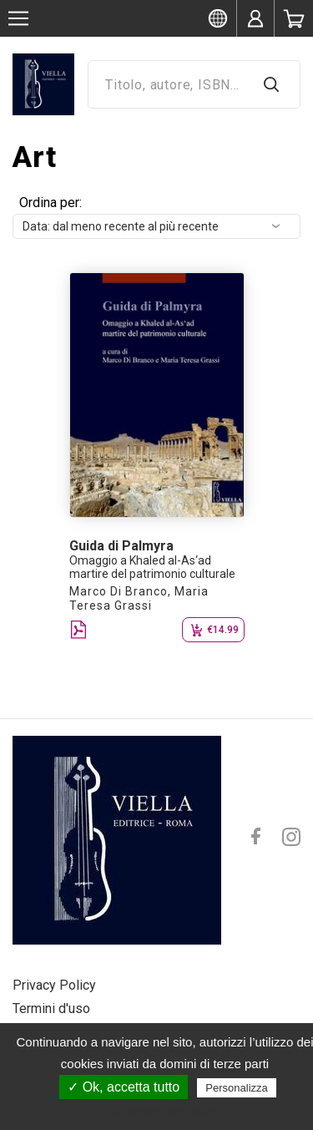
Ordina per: (50, 202)
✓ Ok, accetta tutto (123, 1087)
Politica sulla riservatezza (164, 1110)
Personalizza (236, 1088)
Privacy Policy (54, 985)
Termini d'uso (51, 1008)
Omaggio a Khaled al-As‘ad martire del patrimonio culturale (152, 567)
